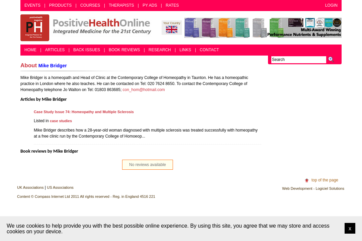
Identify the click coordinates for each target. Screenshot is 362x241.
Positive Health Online (87, 27)
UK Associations (30, 187)
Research (160, 50)
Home (30, 50)
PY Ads (150, 5)
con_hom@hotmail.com (144, 89)
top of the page (324, 180)
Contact (209, 50)
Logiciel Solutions (329, 188)
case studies (61, 121)
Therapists (121, 5)
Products (60, 5)
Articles (55, 50)
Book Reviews (124, 50)
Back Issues (86, 50)
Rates (172, 5)
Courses (90, 5)
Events (32, 5)
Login (331, 5)
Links (185, 50)
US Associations (60, 187)
